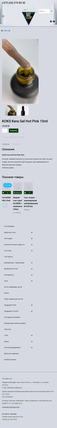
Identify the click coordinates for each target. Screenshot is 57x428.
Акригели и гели (15, 137)
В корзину (13, 130)
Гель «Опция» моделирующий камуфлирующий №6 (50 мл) (31, 202)
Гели (22, 137)
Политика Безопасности (10, 407)
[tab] (5, 144)
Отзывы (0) (16, 144)
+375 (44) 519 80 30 (13, 2)
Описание (5, 144)
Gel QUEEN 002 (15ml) (6, 199)
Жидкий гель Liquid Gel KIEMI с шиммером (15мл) (17, 203)
